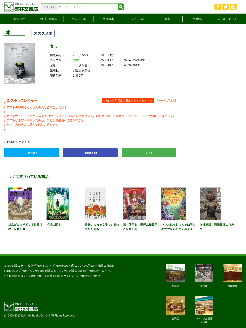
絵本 (76, 60)
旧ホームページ (103, 271)
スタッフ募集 (28, 276)
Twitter (31, 153)
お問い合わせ (92, 276)
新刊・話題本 (48, 19)
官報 (168, 19)
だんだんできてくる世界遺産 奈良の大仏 (25, 226)
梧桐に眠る (54, 224)
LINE (149, 153)
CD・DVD (138, 19)
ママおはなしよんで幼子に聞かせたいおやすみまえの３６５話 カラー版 (178, 228)
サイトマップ (71, 276)
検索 (121, 7)
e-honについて (12, 271)
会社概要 (9, 276)
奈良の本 (108, 19)
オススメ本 (78, 19)
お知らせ (19, 19)
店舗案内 (83, 271)
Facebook (90, 153)
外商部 (197, 19)
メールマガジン (227, 19)
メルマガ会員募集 (37, 271)
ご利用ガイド (49, 276)
